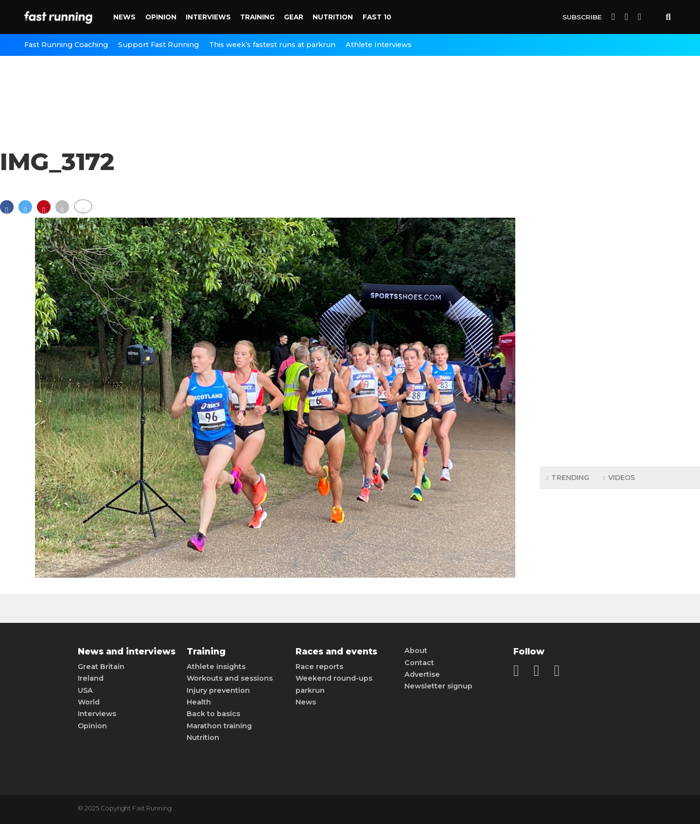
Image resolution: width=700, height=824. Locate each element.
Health (199, 702)
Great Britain (101, 666)
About (415, 650)
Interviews (208, 17)
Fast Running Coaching (66, 44)
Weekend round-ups (334, 678)
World (89, 702)
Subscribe (582, 17)
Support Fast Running (158, 44)
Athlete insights (216, 666)
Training (257, 17)
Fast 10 (377, 17)
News (124, 17)
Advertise (422, 674)
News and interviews (126, 651)
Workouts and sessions (230, 678)
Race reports (319, 666)
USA (85, 690)
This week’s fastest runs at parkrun (272, 44)
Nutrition (333, 17)
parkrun (310, 690)
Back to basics (213, 713)
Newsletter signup (438, 686)
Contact (419, 662)
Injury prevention (218, 690)
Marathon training (219, 725)
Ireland (91, 678)
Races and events (336, 651)
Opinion (160, 17)
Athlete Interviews (379, 44)
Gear (293, 17)
